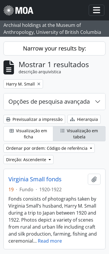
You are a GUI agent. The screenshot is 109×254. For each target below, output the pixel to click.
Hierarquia (84, 119)
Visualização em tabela (79, 134)
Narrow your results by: (54, 48)
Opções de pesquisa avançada (49, 101)
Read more (50, 241)
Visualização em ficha (28, 134)
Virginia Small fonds (35, 179)
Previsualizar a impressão (34, 119)
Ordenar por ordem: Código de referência (47, 148)
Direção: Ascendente (26, 159)
